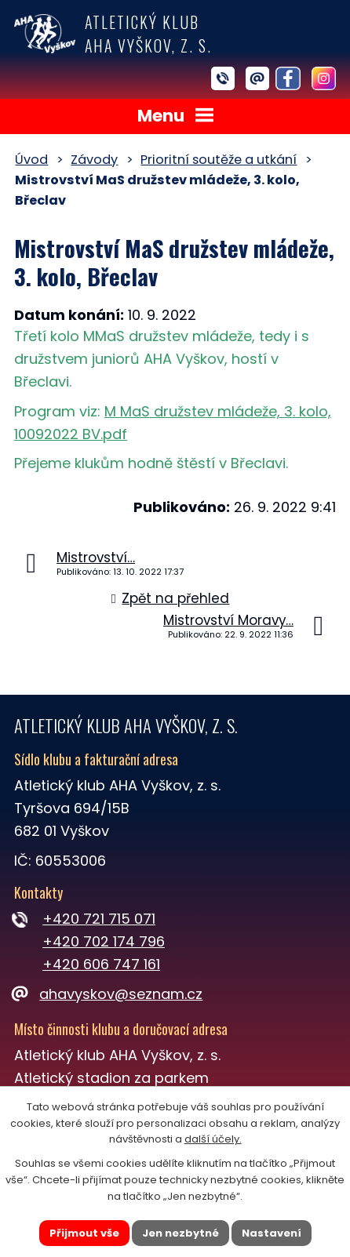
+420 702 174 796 (103, 941)
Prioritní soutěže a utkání (218, 160)
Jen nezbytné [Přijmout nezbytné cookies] (180, 1232)
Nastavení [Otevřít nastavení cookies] (271, 1232)
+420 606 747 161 (101, 964)
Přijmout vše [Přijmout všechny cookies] (84, 1232)
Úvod (31, 160)
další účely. (213, 1139)
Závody (94, 160)
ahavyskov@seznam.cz (108, 994)
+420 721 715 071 (98, 918)
